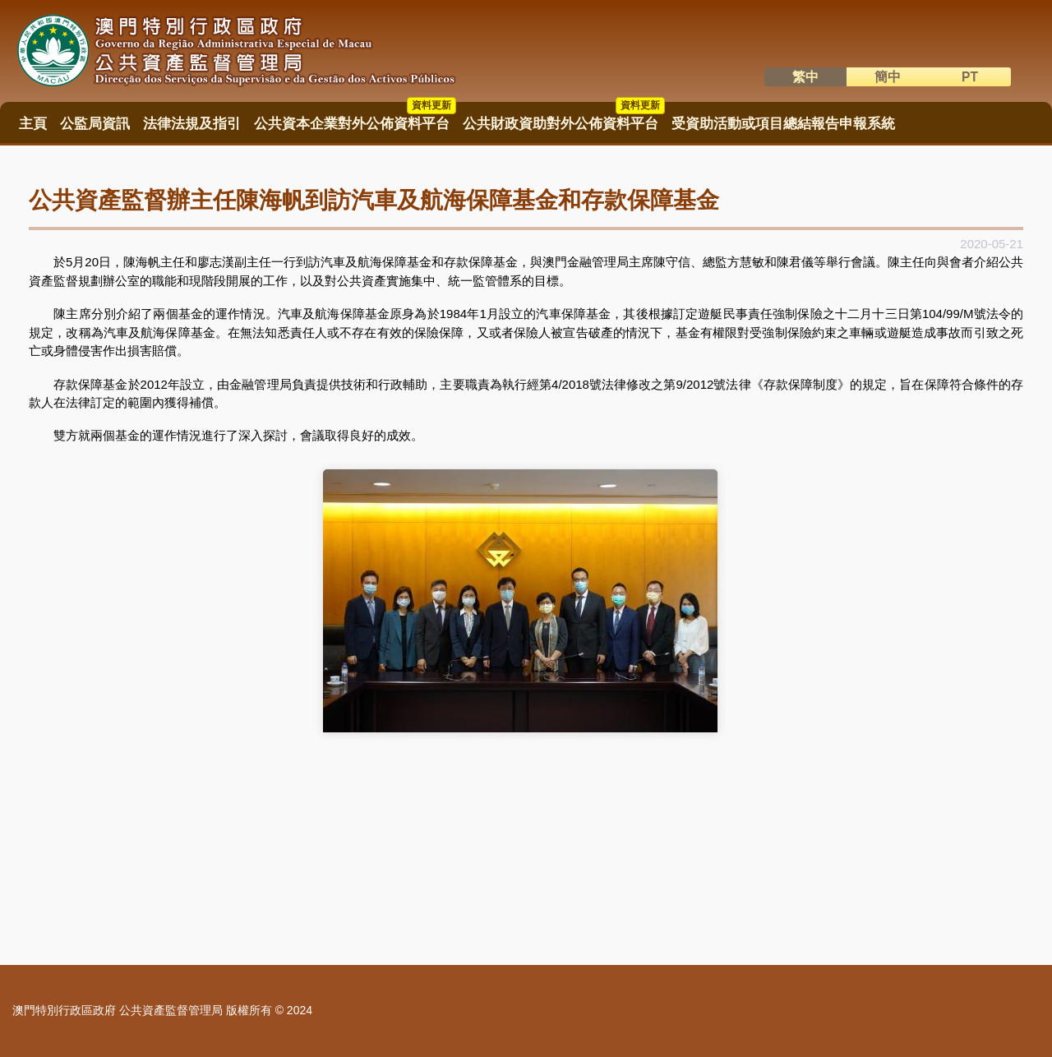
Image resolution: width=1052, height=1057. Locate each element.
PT (970, 77)
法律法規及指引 (192, 124)
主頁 (33, 124)
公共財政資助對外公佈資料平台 (564, 118)
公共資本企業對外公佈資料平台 (355, 118)
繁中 (805, 77)
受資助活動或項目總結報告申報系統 (783, 124)
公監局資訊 (95, 124)
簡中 (887, 77)
